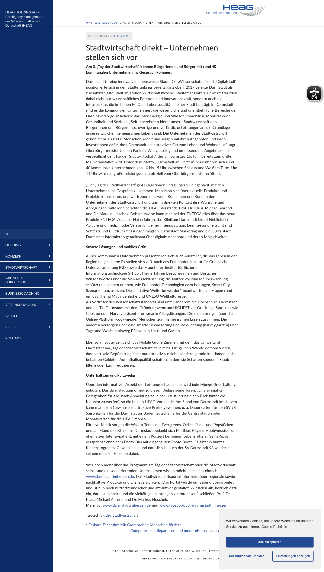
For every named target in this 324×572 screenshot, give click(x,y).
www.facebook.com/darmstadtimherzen (193, 505)
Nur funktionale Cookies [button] (246, 556)
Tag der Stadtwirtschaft (118, 515)
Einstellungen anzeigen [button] (293, 556)
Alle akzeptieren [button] (270, 542)
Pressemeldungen (104, 22)
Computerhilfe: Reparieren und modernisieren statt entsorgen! (184, 530)
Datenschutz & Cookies (180, 558)
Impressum (149, 558)
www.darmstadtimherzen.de (110, 476)
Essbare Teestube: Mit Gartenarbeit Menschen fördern (134, 524)
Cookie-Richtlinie (274, 527)
